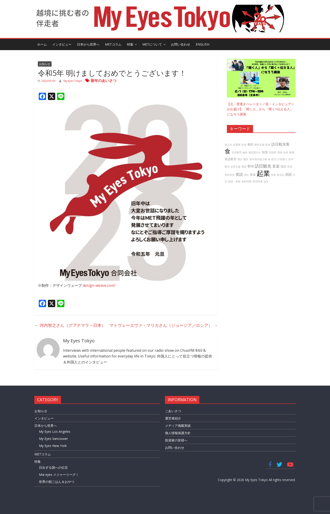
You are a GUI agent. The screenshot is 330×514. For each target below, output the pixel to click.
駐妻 (267, 144)
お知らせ (44, 64)
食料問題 (247, 181)
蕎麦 (244, 166)
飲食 (289, 166)
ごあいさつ (173, 411)
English (202, 44)
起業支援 (236, 166)
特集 (130, 44)
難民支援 (259, 144)
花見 (266, 181)
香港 (253, 175)
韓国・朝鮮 (234, 181)
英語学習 (230, 174)
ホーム (42, 44)
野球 (251, 166)
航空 (273, 159)
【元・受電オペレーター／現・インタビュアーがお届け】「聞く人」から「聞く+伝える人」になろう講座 (260, 109)
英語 (239, 174)
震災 (246, 174)
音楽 (276, 166)
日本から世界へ (88, 44)
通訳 (239, 159)
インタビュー (62, 44)
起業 (263, 173)
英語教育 (230, 159)
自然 (285, 152)
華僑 (279, 152)
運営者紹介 (173, 418)
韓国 (265, 152)
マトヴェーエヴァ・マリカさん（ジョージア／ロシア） (163, 325)
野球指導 (258, 181)
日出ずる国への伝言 (53, 467)
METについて (152, 44)
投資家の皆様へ (176, 440)
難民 (250, 144)
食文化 (228, 144)
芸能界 (272, 152)
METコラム (113, 44)
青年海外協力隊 (258, 159)
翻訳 (245, 159)
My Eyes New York (53, 446)
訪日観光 (263, 166)
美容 (273, 174)
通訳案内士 (254, 152)
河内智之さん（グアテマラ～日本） (70, 325)
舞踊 (291, 152)
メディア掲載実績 (178, 425)
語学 (290, 159)
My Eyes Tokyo (73, 81)
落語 (283, 166)
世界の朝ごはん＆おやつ (56, 481)
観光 (227, 166)
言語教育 (236, 152)
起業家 (237, 144)
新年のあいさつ (103, 80)
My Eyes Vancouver (53, 438)
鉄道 (244, 144)
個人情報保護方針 (178, 433)
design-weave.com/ (99, 285)
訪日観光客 (280, 144)
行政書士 (282, 159)
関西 (288, 174)
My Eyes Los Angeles (54, 431)
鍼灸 (245, 152)
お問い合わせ (180, 44)
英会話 (280, 174)
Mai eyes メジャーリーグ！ (59, 474)
